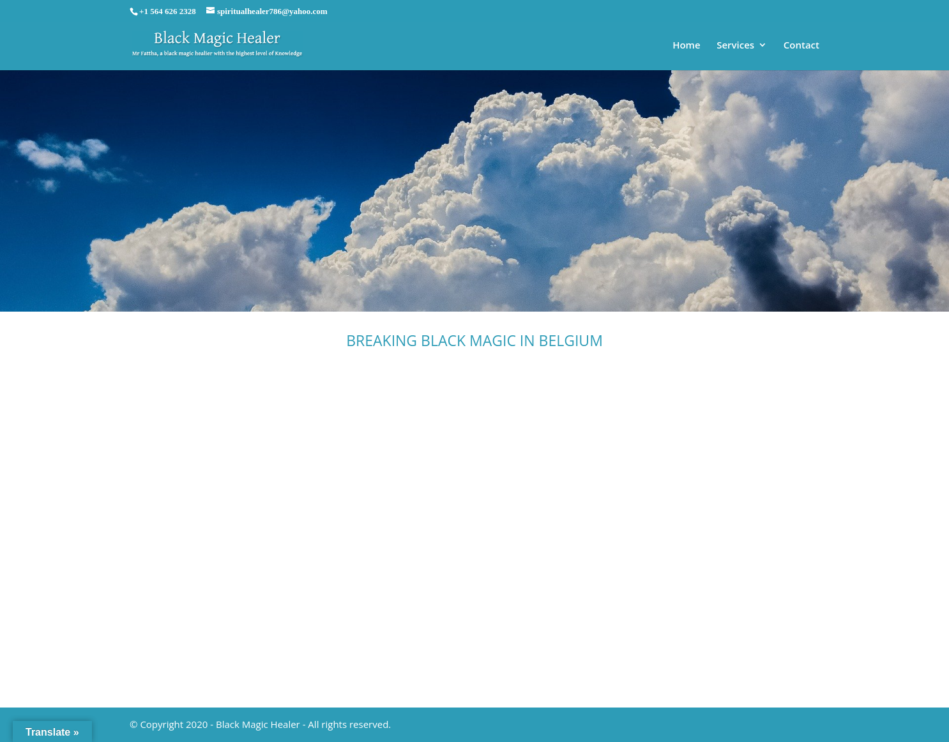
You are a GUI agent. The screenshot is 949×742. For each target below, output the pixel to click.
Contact (801, 45)
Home (686, 45)
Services (735, 45)
